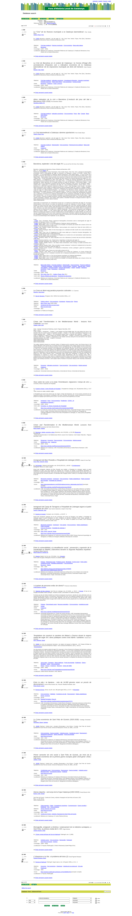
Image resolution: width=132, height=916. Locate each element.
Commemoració (72, 805)
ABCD (67, 912)
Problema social (60, 562)
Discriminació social (51, 604)
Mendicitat (68, 562)
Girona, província (45, 695)
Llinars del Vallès (67, 665)
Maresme (59, 665)
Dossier (81, 591)
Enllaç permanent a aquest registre (43, 56)
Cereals (83, 113)
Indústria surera (64, 733)
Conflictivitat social (46, 770)
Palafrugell (43, 868)
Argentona (53, 665)
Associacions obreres (55, 771)
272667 (36, 227)
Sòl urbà (80, 866)
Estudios (62, 556)
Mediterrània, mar (45, 442)
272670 (36, 235)
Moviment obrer (45, 771)
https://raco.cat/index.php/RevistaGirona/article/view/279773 (56, 701)
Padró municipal (85, 478)
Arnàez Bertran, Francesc (40, 587)
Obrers (84, 662)
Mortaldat (43, 664)
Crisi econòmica (68, 45)
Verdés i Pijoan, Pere (39, 134)
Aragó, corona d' (57, 83)
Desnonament (71, 694)
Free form (108, 891)
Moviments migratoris (46, 478)
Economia (43, 365)
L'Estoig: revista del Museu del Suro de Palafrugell (47, 834)
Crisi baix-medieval (46, 45)
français (105, 1)
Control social (75, 562)
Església (78, 267)
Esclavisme (55, 269)
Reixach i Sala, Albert (39, 69)
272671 (36, 237)
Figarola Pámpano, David (40, 858)
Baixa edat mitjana (78, 45)
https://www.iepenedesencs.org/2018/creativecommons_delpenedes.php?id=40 (62, 484)
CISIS (64, 912)
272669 (36, 232)
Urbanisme (59, 866)
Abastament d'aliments (47, 734)
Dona (49, 400)
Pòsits (44, 170)
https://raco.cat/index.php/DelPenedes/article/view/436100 (56, 487)
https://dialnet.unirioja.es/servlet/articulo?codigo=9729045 (56, 569)
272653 (37, 38)
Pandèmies (64, 400)
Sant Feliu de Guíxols (46, 736)
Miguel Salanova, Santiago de (41, 552)
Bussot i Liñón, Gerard (39, 793)
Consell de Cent (57, 266)
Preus (75, 113)
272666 (36, 224)
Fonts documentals (69, 662)
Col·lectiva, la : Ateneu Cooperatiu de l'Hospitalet (53, 406)
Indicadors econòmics (57, 80)
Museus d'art (69, 301)
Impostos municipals (83, 80)
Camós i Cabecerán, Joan (40, 510)
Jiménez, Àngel (37, 759)
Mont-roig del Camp (46, 306)
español (100, 1)
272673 (36, 241)
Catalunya (50, 83)
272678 (36, 251)
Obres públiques (59, 662)
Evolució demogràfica (64, 267)
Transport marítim (53, 267)
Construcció (62, 269)
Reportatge (76, 689)
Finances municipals (57, 45)
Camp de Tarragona (46, 528)
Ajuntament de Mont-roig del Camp (50, 305)
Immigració (44, 400)
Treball (73, 267)
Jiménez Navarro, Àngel (39, 830)
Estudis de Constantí (40, 514)
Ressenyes (77, 432)
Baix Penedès (44, 480)
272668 (36, 229)
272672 (36, 240)
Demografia (62, 840)
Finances (74, 266)
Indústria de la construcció (70, 866)
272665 (36, 223)
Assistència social (45, 563)
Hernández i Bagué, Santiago (41, 722)
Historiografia (55, 145)
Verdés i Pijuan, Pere (39, 34)
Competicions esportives (60, 805)
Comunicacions (38, 647)
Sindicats (64, 771)
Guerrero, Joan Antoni (39, 292)
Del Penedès (38, 465)
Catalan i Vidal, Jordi (39, 325)
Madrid (49, 565)
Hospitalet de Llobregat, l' (47, 402)
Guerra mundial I (54, 733)
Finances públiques (85, 265)
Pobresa (43, 562)
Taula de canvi (81, 266)
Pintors (76, 301)
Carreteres (51, 662)
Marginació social (50, 562)
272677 (36, 250)
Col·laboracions (76, 465)
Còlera (48, 664)
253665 (37, 644)
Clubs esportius (45, 805)
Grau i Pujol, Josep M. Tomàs (41, 461)
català (109, 1)
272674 (36, 242)
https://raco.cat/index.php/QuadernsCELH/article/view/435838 (57, 408)
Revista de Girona (39, 689)
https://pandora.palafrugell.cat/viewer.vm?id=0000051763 (56, 872)
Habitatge (52, 694)
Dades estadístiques (74, 478)
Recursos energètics (63, 604)
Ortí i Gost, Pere (45, 274)
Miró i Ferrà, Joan (45, 303)
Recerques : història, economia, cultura (45, 432)
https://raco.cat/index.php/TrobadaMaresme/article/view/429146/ (58, 669)
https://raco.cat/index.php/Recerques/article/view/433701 (56, 446)
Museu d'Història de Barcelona (49, 276)
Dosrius (47, 665)
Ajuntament (62, 301)
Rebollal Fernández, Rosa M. (48, 699)
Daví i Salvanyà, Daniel (39, 640)
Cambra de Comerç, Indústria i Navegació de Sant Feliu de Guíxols (58, 814)
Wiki (73, 912)
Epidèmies (78, 662)
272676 (36, 247)
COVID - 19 (71, 400)
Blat (79, 113)
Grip (48, 807)
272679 (36, 255)
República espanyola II (57, 563)
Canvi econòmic (63, 365)
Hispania (37, 556)
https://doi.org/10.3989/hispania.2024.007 (52, 570)
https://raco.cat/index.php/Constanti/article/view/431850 (55, 533)
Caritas (42, 606)
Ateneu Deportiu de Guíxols (48, 808)
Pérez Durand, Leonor (39, 686)
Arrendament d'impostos (70, 80)
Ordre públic (83, 562)
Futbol (51, 805)
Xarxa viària (44, 662)
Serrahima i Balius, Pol (39, 103)
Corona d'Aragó (77, 82)
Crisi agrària (63, 524)
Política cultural (45, 301)
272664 (36, 220)
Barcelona (43, 47)
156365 (37, 726)
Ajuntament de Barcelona (64, 276)
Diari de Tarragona (40, 296)
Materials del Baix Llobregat (43, 591)
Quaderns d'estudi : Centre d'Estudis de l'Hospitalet (47, 388)
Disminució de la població (76, 145)
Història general (82, 365)
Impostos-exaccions (46, 82)
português (95, 1)
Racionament (83, 733)
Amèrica (55, 841)
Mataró (42, 665)
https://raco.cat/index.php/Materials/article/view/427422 (55, 611)
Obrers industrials (58, 734)
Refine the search (51, 23)
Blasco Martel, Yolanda (39, 428)
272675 (36, 245)
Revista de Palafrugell (40, 862)
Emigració (69, 840)
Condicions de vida (61, 694)
